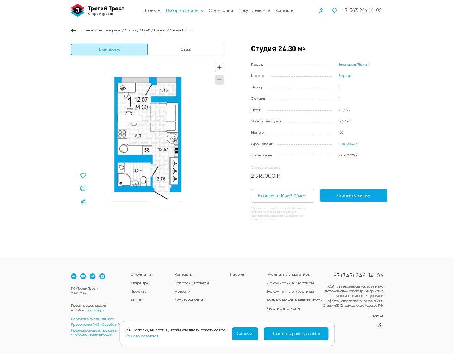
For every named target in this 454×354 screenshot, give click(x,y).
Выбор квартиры (184, 10)
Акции (137, 300)
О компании (221, 10)
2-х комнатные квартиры (290, 283)
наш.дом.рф (96, 310)
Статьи (376, 316)
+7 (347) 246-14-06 (362, 10)
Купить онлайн (189, 300)
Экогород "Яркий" (354, 64)
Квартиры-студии (283, 308)
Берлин (345, 75)
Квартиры (140, 283)
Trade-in (237, 274)
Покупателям (254, 10)
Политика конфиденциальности (93, 319)
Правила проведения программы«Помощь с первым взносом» (94, 333)
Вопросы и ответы (192, 283)
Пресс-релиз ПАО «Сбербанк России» (100, 325)
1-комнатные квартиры (288, 274)
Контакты (285, 10)
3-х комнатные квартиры (290, 291)
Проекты (152, 10)
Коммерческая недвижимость (294, 300)
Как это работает (142, 335)
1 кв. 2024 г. (348, 144)
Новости (182, 291)
